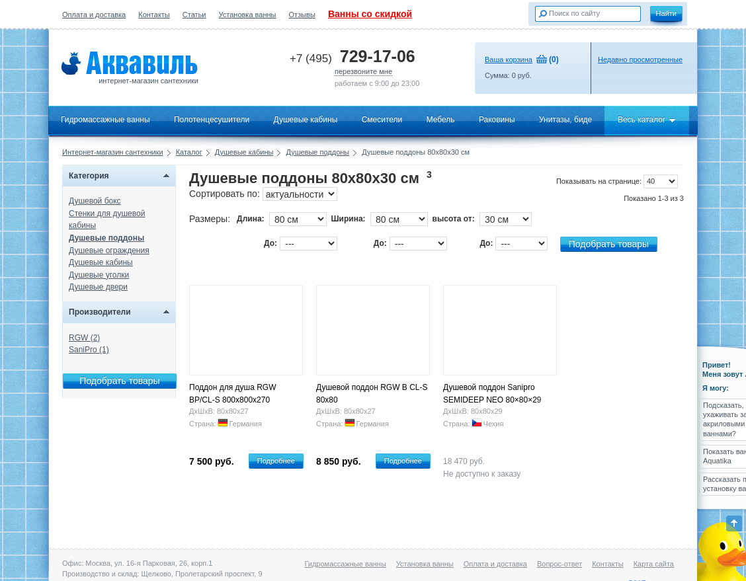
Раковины (497, 119)
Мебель (441, 119)
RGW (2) (84, 337)
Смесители (382, 119)
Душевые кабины (306, 119)
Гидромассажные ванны (105, 119)
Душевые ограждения (109, 250)
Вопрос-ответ (559, 564)
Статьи (194, 15)
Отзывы (302, 15)
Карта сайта (654, 564)
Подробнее (276, 461)
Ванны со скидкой (370, 14)
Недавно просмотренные (640, 59)
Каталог (189, 152)
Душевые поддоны (317, 152)
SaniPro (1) (89, 349)
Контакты (154, 15)
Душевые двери (98, 286)
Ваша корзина (508, 59)
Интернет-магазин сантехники (112, 152)
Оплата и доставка (94, 15)
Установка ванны (247, 15)
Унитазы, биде (565, 119)
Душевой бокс (95, 201)
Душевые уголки (99, 275)
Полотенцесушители (211, 119)
